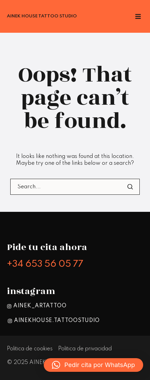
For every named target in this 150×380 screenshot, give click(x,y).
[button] (93, 365)
